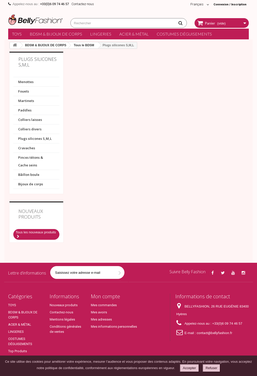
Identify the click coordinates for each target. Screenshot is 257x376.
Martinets (26, 100)
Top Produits (17, 351)
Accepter (189, 368)
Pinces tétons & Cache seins (30, 161)
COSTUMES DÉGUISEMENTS (184, 33)
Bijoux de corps (30, 184)
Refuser (211, 368)
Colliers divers (29, 129)
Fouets (23, 91)
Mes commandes (104, 305)
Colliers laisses (30, 119)
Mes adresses (101, 319)
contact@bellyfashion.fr (214, 333)
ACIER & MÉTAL (134, 33)
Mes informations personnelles (114, 326)
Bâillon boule (28, 174)
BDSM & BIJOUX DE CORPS (56, 33)
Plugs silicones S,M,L (35, 138)
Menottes (26, 81)
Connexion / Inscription (228, 4)
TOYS (17, 33)
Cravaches (26, 148)
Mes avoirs (99, 312)
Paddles (24, 110)
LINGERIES (100, 33)
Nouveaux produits (30, 214)
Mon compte (105, 296)
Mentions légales (62, 319)
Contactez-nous (82, 4)
